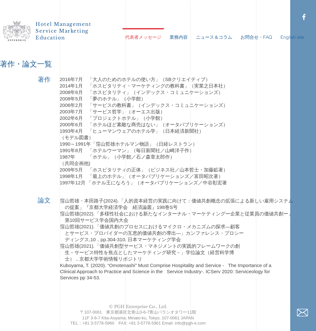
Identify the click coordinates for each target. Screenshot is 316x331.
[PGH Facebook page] (304, 17)
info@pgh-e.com (190, 323)
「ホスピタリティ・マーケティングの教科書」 (138, 85)
